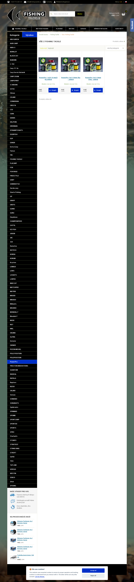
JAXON (12, 233)
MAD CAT (13, 283)
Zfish (12, 481)
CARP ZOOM (14, 76)
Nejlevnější (43, 48)
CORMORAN (14, 101)
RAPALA (13, 378)
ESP (11, 138)
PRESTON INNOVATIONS (19, 366)
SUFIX (12, 457)
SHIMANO (13, 399)
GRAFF (12, 200)
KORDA (12, 254)
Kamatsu (13, 246)
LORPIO (13, 279)
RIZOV (12, 386)
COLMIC (13, 97)
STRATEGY (14, 444)
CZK (120, 2)
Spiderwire (14, 407)
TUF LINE (13, 465)
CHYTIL (12, 225)
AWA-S (12, 47)
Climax (12, 93)
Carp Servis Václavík (17, 72)
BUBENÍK (13, 60)
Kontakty (47, 2)
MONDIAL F (14, 312)
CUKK (12, 114)
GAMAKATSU (15, 184)
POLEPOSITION (15, 357)
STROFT (13, 453)
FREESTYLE (14, 176)
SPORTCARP (14, 419)
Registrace (66, 2)
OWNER (13, 345)
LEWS (12, 271)
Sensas (12, 395)
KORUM (13, 258)
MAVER (12, 295)
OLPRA (12, 337)
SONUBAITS (14, 403)
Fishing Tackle (19, 29)
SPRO (12, 432)
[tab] (14, 34)
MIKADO (13, 300)
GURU (12, 213)
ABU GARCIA (14, 39)
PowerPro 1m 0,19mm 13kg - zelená (93, 78)
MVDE (12, 320)
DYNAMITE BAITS (16, 130)
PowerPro (13, 362)
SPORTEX (13, 424)
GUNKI (12, 209)
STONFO (13, 440)
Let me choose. (40, 576)
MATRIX (13, 291)
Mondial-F (13, 316)
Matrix (71, 28)
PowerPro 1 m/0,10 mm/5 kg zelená (48, 78)
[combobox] (115, 48)
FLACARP (13, 163)
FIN (11, 155)
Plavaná (59, 28)
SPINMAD (13, 411)
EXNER (12, 142)
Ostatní (13, 341)
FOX (11, 167)
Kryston (13, 262)
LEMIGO (13, 267)
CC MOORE (14, 85)
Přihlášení (58, 2)
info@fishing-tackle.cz (32, 2)
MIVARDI (13, 308)
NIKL (11, 329)
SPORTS (13, 428)
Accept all (93, 570)
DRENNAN (13, 126)
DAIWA (12, 118)
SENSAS (83, 28)
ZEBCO (12, 477)
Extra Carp (14, 147)
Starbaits (13, 436)
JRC (11, 238)
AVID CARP (14, 43)
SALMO (12, 390)
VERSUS (13, 469)
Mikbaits (13, 304)
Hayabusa (13, 217)
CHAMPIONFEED (16, 221)
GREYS (12, 205)
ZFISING (13, 486)
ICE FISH (13, 229)
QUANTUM (14, 370)
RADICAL (13, 374)
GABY (12, 180)
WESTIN (13, 473)
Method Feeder (42, 28)
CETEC (12, 89)
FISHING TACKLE (16, 159)
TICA (11, 461)
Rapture (13, 382)
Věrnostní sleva (100, 28)
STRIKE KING (14, 448)
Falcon (12, 151)
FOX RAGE (13, 171)
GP (11, 196)
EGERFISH (13, 134)
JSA (11, 242)
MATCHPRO (14, 287)
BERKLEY (13, 52)
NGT (11, 324)
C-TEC (12, 64)
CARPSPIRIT (14, 81)
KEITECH (13, 250)
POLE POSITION (16, 353)
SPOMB (13, 415)
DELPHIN (13, 122)
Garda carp (14, 188)
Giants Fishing (15, 192)
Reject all (93, 575)
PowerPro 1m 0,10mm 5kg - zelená (70, 78)
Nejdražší (51, 48)
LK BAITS (13, 275)
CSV (11, 109)
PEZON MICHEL (15, 349)
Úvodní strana (43, 34)
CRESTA (13, 105)
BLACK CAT (14, 56)
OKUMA (13, 333)
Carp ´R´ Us (14, 68)
